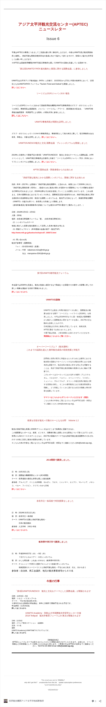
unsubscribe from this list (48, 682)
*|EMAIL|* (61, 680)
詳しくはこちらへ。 (49, 137)
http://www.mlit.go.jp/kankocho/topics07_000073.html (34, 233)
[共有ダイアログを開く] (100, 700)
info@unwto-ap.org (65, 646)
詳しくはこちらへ (19, 87)
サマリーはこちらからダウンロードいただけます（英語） (66, 397)
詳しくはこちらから (20, 292)
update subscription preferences (70, 682)
